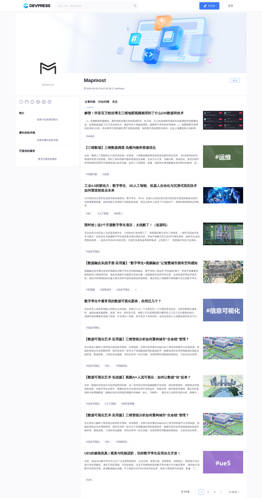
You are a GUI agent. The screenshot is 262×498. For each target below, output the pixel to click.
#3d (88, 213)
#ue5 (89, 479)
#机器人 (118, 213)
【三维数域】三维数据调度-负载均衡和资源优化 (120, 147)
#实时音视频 (128, 403)
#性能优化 (121, 365)
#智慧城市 (105, 289)
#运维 (106, 174)
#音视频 (90, 289)
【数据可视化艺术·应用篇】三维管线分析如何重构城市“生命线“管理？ (136, 339)
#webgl (90, 136)
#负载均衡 (91, 174)
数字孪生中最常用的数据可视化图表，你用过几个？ (122, 301)
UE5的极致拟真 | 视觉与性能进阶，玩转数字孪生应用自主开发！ (132, 453)
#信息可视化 (92, 251)
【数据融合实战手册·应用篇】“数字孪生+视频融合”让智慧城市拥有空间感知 (141, 263)
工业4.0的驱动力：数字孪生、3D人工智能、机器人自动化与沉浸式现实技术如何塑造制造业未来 (140, 188)
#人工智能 (103, 213)
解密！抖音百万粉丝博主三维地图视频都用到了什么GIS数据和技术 (134, 113)
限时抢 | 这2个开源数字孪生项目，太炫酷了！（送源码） (126, 225)
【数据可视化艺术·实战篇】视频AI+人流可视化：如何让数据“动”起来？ (137, 377)
